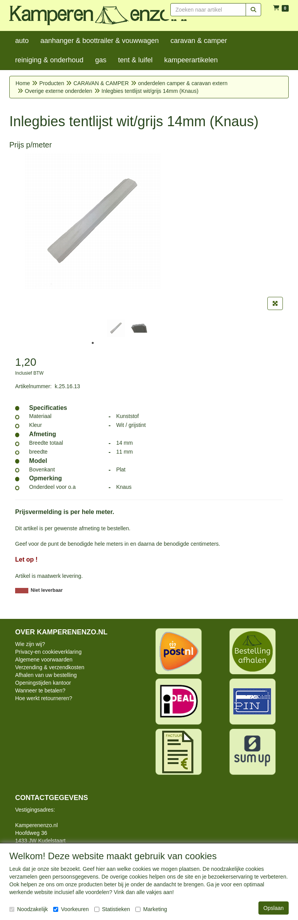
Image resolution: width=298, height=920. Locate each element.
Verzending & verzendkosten (49, 667)
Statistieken (112, 909)
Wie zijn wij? (30, 644)
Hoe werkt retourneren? (43, 698)
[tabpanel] (116, 328)
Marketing (151, 909)
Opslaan (273, 908)
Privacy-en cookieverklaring (48, 652)
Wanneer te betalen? (40, 690)
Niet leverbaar (47, 590)
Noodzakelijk (28, 909)
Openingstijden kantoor (43, 683)
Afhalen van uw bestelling (46, 675)
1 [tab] (93, 343)
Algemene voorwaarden (44, 659)
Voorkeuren (71, 909)
